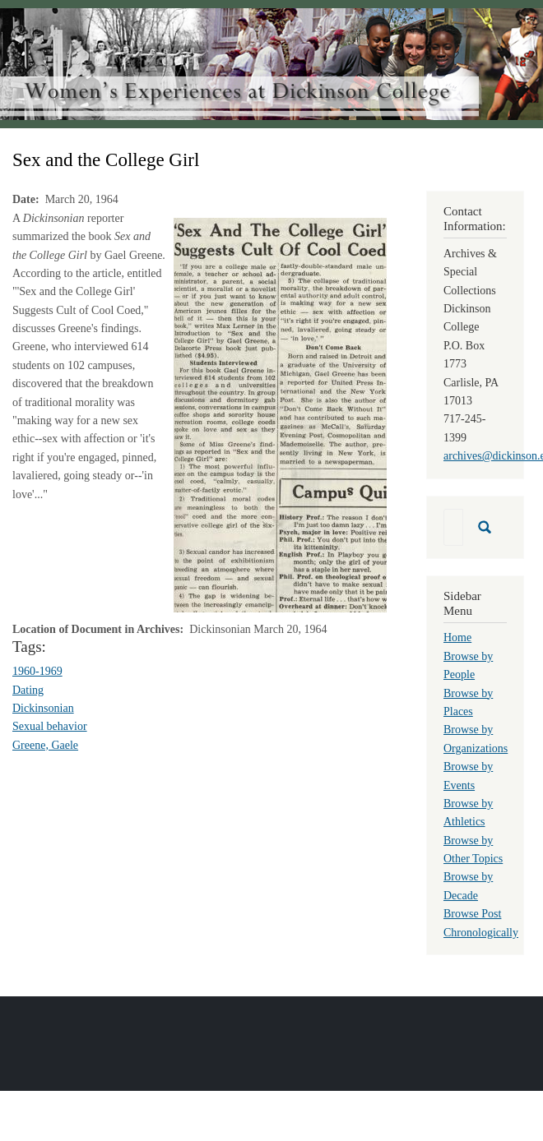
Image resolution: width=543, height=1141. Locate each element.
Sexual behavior (49, 726)
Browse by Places (468, 702)
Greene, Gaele (45, 745)
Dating (28, 690)
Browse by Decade (468, 886)
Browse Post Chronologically (480, 923)
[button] (280, 414)
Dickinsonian (43, 708)
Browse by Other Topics (473, 849)
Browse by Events (468, 775)
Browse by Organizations (475, 738)
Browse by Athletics (468, 812)
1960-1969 (37, 671)
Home (457, 637)
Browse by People (468, 665)
